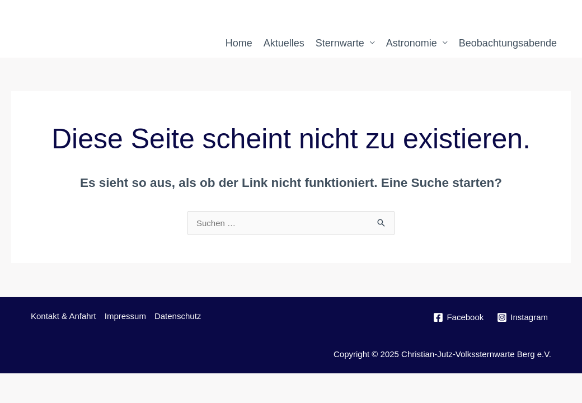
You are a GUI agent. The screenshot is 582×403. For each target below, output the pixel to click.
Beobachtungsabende (508, 43)
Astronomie (411, 43)
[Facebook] (458, 317)
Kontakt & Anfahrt (63, 316)
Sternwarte (340, 43)
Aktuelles (284, 43)
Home (239, 43)
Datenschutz (177, 316)
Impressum (125, 316)
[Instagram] (522, 317)
